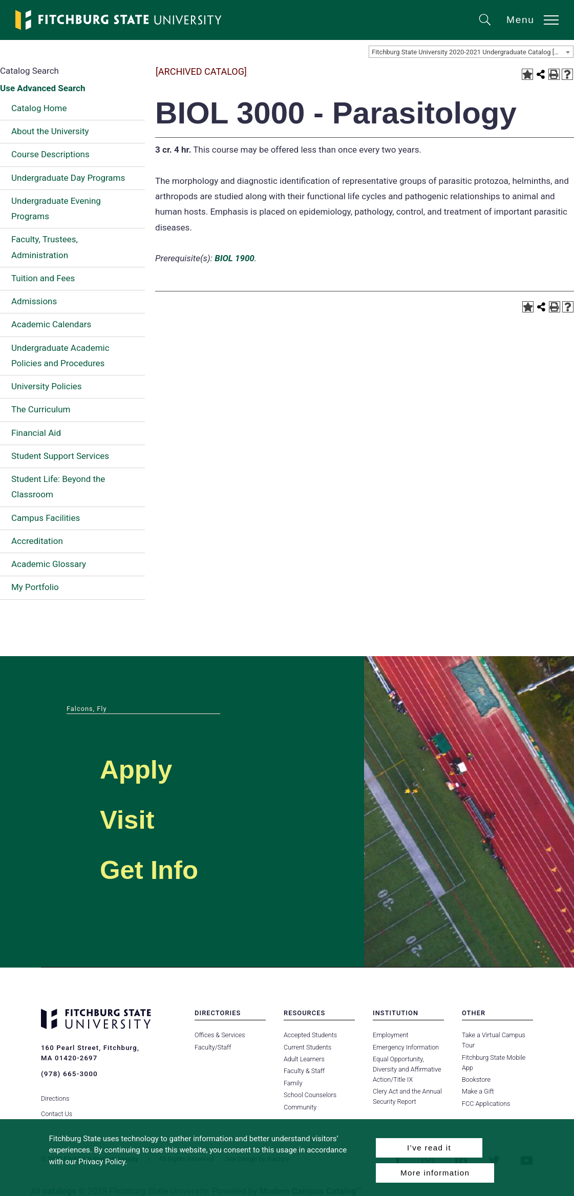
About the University (50, 131)
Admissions (34, 301)
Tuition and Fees (43, 278)
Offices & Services (220, 1035)
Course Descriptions (50, 154)
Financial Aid (36, 433)
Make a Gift (478, 1091)
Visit (135, 817)
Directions (55, 1091)
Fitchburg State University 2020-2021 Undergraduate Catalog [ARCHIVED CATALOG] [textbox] (472, 52)
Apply (146, 767)
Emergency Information (405, 1047)
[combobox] (471, 52)
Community (300, 1107)
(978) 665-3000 (68, 1073)
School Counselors (310, 1095)
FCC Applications (486, 1103)
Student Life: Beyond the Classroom (58, 486)
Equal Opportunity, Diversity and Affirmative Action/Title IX (406, 1069)
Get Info (163, 867)
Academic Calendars (51, 324)
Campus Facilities (45, 518)
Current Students (307, 1047)
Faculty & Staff (304, 1071)
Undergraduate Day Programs (68, 178)
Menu (520, 19)
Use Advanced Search (42, 88)
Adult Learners (304, 1059)
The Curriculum (41, 409)
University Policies (46, 386)
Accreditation (37, 541)
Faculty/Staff (213, 1047)
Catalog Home (39, 108)
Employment (390, 1035)
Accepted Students (310, 1035)
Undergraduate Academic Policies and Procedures (60, 355)
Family (293, 1083)
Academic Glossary (48, 564)
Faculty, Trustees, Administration (44, 247)
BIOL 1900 (234, 258)
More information (435, 1172)
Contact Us (56, 1106)
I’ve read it (429, 1147)
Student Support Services (60, 456)
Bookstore (476, 1079)
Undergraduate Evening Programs (56, 208)
